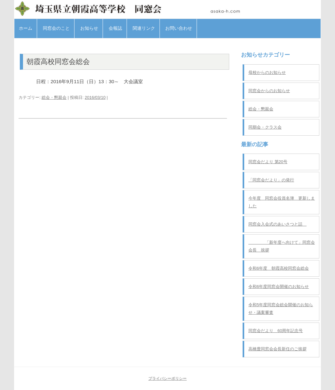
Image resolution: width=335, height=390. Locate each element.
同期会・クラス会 (265, 127)
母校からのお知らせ (267, 72)
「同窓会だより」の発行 (271, 180)
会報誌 (115, 28)
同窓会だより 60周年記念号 (275, 330)
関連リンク (144, 28)
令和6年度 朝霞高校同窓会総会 (278, 268)
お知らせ (89, 28)
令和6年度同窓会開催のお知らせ (278, 286)
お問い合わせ (178, 28)
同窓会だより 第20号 (267, 161)
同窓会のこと (56, 28)
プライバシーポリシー (167, 378)
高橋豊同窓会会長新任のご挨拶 (277, 348)
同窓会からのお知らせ (269, 90)
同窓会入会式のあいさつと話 (277, 224)
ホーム (25, 28)
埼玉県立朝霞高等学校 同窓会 (167, 8)
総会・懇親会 (54, 97)
